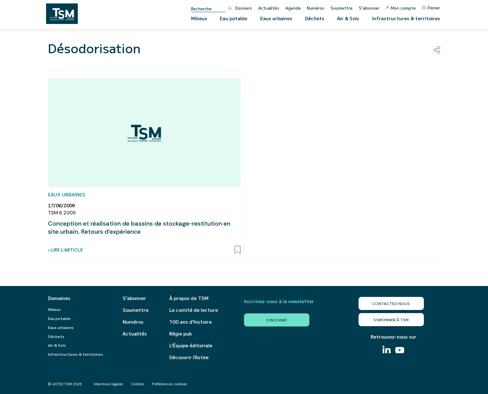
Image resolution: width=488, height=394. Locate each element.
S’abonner (369, 8)
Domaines (59, 298)
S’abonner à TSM (391, 319)
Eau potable (233, 18)
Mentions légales (108, 384)
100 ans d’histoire (190, 322)
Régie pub (180, 333)
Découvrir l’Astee (189, 357)
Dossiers (243, 8)
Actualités (268, 8)
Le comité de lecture (193, 310)
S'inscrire (276, 319)
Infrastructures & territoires (406, 18)
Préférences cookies (169, 384)
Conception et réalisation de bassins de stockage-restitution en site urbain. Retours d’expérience (139, 227)
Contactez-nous (391, 303)
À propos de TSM (189, 298)
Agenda (293, 8)
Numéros (315, 8)
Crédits (137, 384)
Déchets (314, 18)
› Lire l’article (65, 250)
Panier (431, 8)
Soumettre (342, 8)
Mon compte (401, 8)
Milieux (199, 18)
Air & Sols (348, 18)
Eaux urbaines (276, 18)
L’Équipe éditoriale (190, 345)
